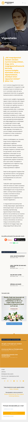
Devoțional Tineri (14, 257)
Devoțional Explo (14, 285)
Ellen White (14, 45)
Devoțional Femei (14, 268)
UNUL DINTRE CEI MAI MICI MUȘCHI (18, 266)
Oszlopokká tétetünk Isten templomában (9, 355)
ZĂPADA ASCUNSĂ (15, 284)
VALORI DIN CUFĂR (15, 274)
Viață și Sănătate (13, 389)
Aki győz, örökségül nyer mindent (11, 343)
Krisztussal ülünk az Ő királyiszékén (12, 349)
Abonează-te (14, 413)
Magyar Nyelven (6, 42)
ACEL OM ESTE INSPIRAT (17, 256)
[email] (14, 409)
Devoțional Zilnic (14, 276)
